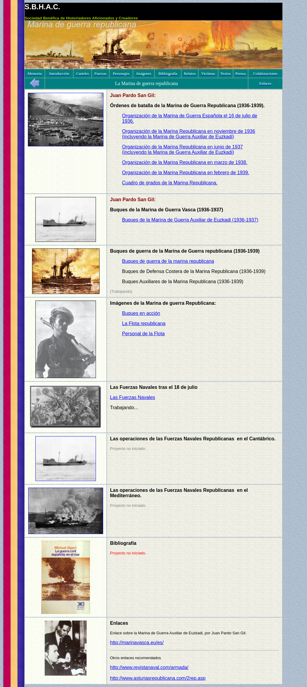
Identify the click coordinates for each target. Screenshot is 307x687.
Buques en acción (141, 313)
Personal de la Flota (143, 333)
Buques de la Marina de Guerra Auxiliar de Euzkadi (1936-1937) (190, 219)
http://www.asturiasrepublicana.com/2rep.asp (157, 678)
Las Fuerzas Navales (132, 397)
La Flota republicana (143, 323)
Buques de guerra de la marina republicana (168, 261)
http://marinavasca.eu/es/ (137, 642)
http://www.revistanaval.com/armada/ (149, 667)
